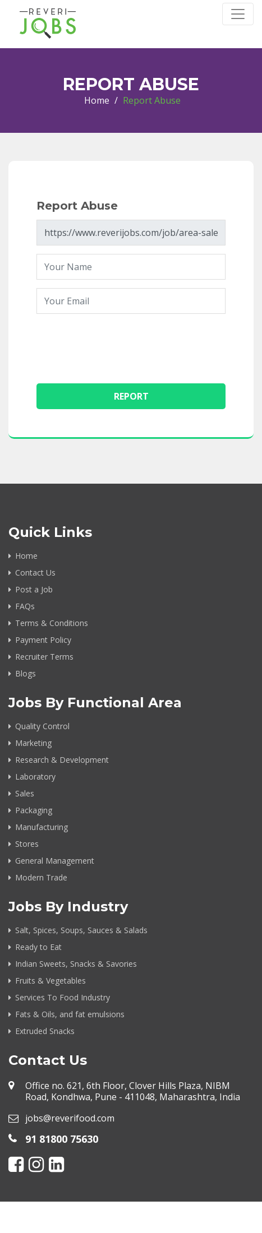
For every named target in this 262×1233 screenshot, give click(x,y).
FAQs (25, 606)
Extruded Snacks (45, 1031)
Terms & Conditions (51, 623)
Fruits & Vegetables (50, 980)
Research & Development (62, 759)
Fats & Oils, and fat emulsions (70, 1014)
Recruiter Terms (44, 656)
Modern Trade (41, 877)
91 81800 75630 (61, 1139)
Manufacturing (41, 827)
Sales (24, 793)
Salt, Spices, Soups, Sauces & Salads (81, 930)
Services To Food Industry (62, 997)
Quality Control (42, 726)
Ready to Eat (38, 947)
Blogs (25, 673)
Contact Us (35, 572)
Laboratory (35, 776)
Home (96, 100)
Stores (27, 843)
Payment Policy (43, 639)
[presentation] (121, 344)
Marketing (33, 743)
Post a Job (34, 589)
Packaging (33, 810)
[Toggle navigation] (238, 14)
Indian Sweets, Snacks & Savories (76, 963)
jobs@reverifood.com (69, 1118)
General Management (54, 860)
